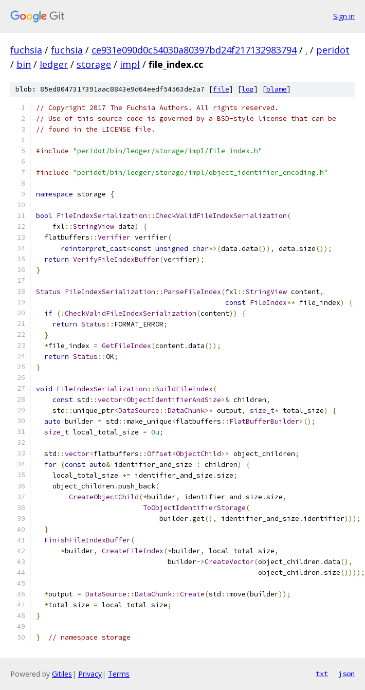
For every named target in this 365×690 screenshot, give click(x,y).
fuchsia (26, 50)
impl (130, 64)
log (248, 89)
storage (94, 64)
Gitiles (62, 674)
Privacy (90, 674)
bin (23, 64)
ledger (54, 64)
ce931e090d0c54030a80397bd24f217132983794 (194, 50)
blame (276, 89)
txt (322, 673)
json (346, 673)
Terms (119, 674)
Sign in (344, 16)
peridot (333, 50)
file (221, 89)
